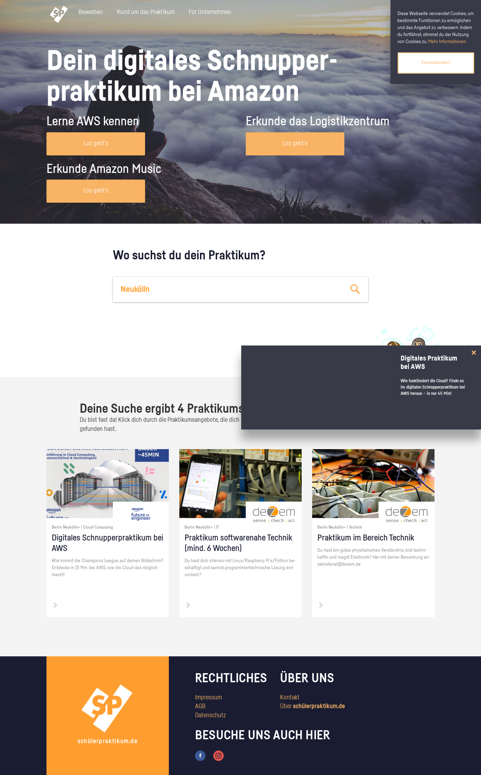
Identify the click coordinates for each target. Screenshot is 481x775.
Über (312, 706)
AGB (200, 706)
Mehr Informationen (447, 41)
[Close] (473, 352)
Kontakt (290, 697)
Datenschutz (210, 715)
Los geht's (95, 143)
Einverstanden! (436, 62)
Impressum (208, 697)
